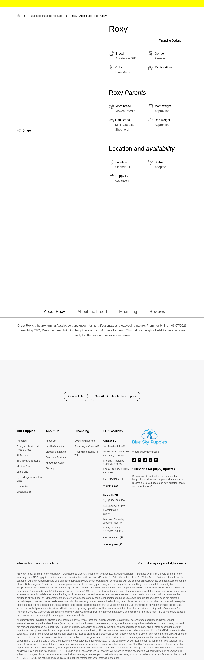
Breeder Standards (56, 451)
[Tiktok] (145, 460)
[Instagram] (139, 460)
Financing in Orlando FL (87, 446)
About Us (51, 440)
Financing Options (173, 41)
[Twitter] (150, 460)
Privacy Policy (24, 563)
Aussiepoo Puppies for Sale (46, 15)
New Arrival (23, 486)
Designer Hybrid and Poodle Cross (28, 448)
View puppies (113, 486)
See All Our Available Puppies (115, 396)
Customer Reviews (56, 457)
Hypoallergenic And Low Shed (30, 479)
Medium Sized (24, 466)
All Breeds (22, 455)
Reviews (157, 311)
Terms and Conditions (46, 563)
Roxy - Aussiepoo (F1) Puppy (89, 15)
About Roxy (54, 311)
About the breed (92, 311)
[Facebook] (134, 460)
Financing (128, 311)
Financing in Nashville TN (86, 453)
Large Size (22, 471)
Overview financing (85, 440)
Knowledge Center (55, 462)
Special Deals (24, 491)
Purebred (22, 440)
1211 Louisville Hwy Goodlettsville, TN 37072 (114, 510)
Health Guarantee (55, 446)
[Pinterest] (156, 460)
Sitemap (50, 468)
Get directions (113, 479)
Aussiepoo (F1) (125, 58)
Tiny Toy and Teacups (28, 460)
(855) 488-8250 (116, 446)
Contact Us (76, 396)
